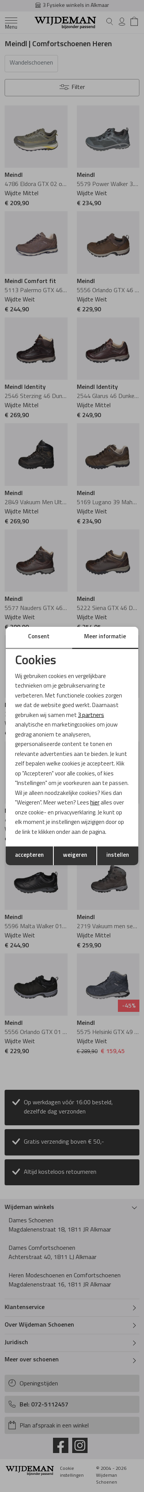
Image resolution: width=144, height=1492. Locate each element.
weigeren (75, 855)
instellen (117, 855)
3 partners (91, 715)
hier (94, 803)
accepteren (29, 855)
